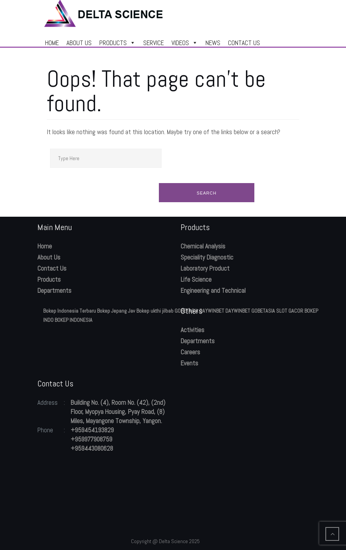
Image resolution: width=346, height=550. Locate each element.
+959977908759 (91, 439)
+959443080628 (92, 448)
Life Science (196, 279)
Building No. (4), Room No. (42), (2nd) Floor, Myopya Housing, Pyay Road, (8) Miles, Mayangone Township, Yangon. (118, 411)
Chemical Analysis (203, 246)
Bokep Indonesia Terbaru (69, 310)
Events (189, 363)
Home (44, 246)
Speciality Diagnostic (207, 257)
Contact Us (51, 268)
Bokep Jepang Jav (116, 310)
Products (49, 279)
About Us (48, 257)
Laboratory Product (205, 268)
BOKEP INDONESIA (73, 319)
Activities (192, 330)
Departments (54, 290)
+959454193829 (92, 430)
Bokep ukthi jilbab (154, 310)
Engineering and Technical (213, 290)
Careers (190, 352)
